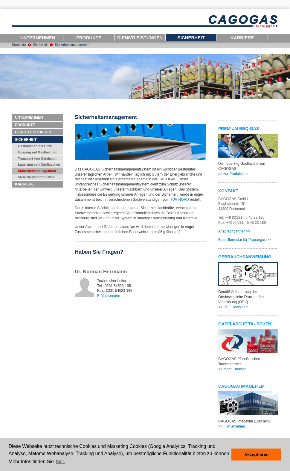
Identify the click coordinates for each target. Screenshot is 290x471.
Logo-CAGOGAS (145, 21)
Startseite (19, 44)
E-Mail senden (108, 296)
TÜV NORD (179, 199)
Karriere (242, 37)
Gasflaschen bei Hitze (35, 146)
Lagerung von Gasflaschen (39, 164)
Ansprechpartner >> (234, 231)
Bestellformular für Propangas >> (244, 240)
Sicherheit (191, 37)
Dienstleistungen (140, 37)
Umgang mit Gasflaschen (37, 152)
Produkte (88, 37)
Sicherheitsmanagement (72, 44)
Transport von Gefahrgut (37, 158)
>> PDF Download (233, 307)
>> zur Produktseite (233, 174)
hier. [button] (60, 461)
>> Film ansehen (231, 426)
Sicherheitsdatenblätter (36, 177)
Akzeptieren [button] (256, 454)
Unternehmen (37, 37)
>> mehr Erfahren (232, 369)
